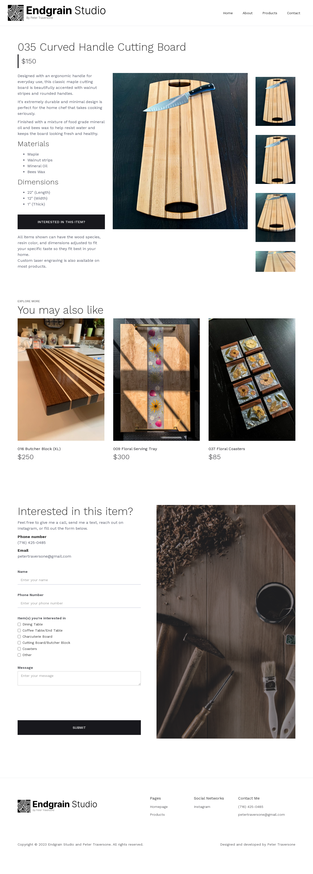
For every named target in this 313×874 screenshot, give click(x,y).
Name (23, 572)
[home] (57, 13)
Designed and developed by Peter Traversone (257, 844)
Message (25, 668)
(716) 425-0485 (32, 542)
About (248, 13)
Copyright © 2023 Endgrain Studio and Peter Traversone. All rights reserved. (80, 844)
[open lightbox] (180, 151)
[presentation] (55, 702)
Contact (293, 13)
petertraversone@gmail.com (44, 556)
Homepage (159, 807)
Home (228, 13)
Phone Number (31, 595)
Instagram (202, 807)
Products (269, 13)
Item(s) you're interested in (42, 618)
